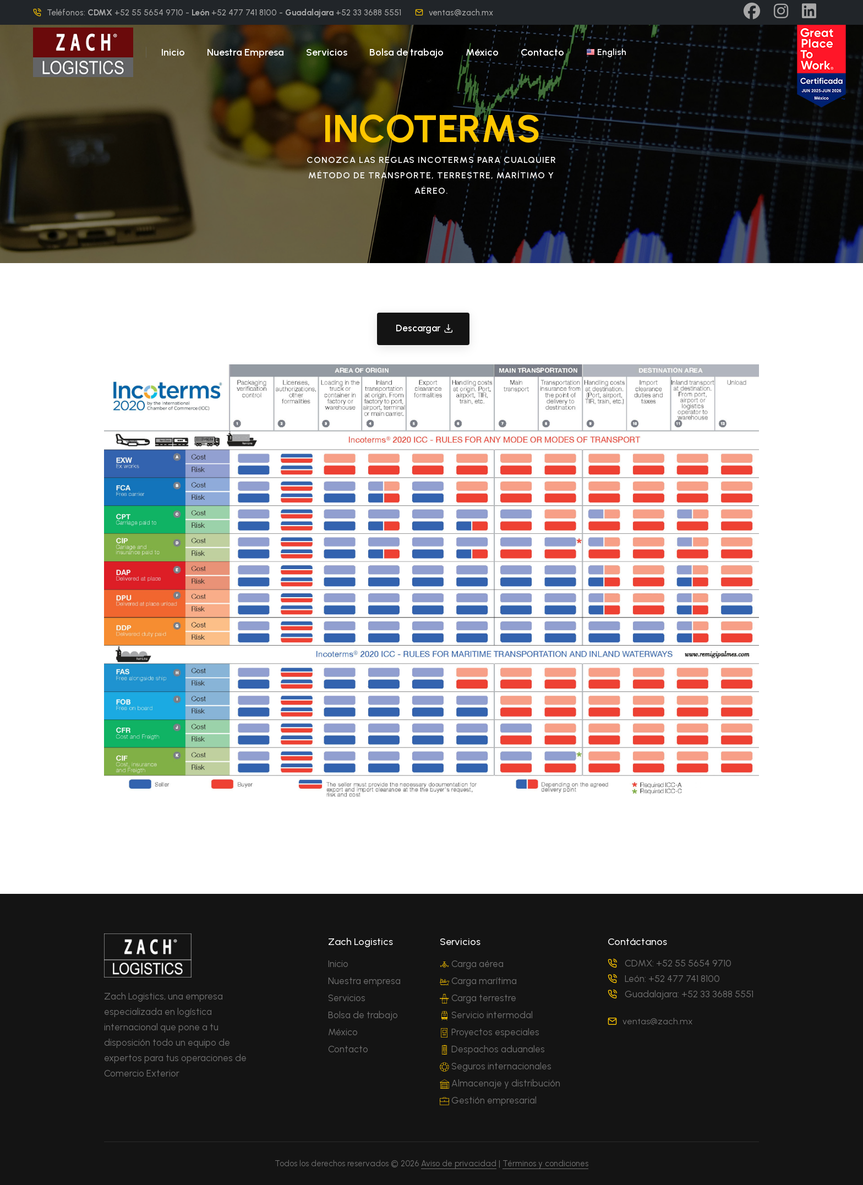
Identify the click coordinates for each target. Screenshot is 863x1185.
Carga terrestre (478, 997)
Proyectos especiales (489, 1031)
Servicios (326, 52)
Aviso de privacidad (458, 1163)
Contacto (542, 52)
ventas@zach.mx (461, 13)
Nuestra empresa (364, 980)
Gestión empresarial (488, 1100)
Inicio (173, 52)
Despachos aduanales (492, 1049)
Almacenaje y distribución (500, 1083)
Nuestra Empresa (245, 52)
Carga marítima (478, 980)
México (482, 52)
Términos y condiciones (545, 1163)
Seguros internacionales (495, 1066)
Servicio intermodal (486, 1014)
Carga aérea (472, 963)
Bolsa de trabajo (406, 52)
